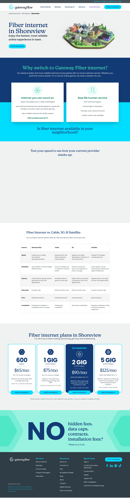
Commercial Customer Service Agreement (20, 489)
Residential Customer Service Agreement (20, 487)
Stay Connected (66, 490)
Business (39, 465)
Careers (63, 483)
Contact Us (112, 1)
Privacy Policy (12, 491)
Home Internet (41, 462)
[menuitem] (45, 7)
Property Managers (43, 473)
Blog (61, 476)
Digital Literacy (65, 487)
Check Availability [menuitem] (112, 7)
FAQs (119, 1)
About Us (63, 462)
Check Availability (17, 46)
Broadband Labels (66, 473)
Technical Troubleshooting (94, 486)
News (62, 480)
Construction (89, 471)
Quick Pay (97, 1)
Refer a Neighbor (90, 482)
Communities (41, 469)
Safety (86, 475)
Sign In (104, 1)
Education (39, 476)
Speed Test (88, 478)
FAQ (61, 469)
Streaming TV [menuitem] (70, 7)
